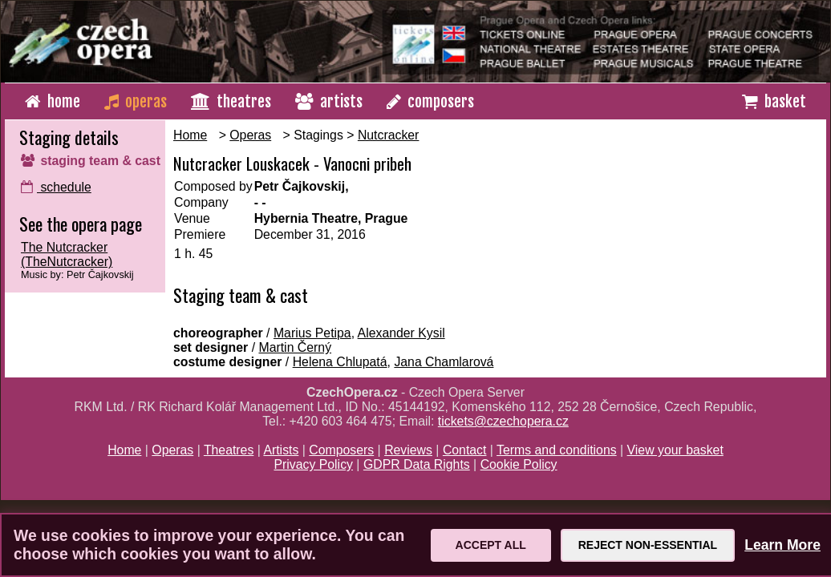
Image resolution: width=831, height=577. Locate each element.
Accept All (491, 545)
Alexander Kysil (401, 333)
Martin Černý (294, 347)
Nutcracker (389, 135)
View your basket (675, 450)
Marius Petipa (312, 333)
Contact (465, 450)
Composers (341, 450)
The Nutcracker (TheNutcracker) (66, 254)
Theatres (228, 450)
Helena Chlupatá (340, 362)
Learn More (782, 545)
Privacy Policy (313, 464)
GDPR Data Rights (416, 464)
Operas (250, 135)
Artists (280, 450)
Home (190, 135)
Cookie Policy (518, 464)
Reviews (408, 450)
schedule (56, 187)
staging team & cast (90, 160)
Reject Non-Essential (647, 545)
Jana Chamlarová (443, 362)
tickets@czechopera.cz (503, 421)
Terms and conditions (557, 450)
